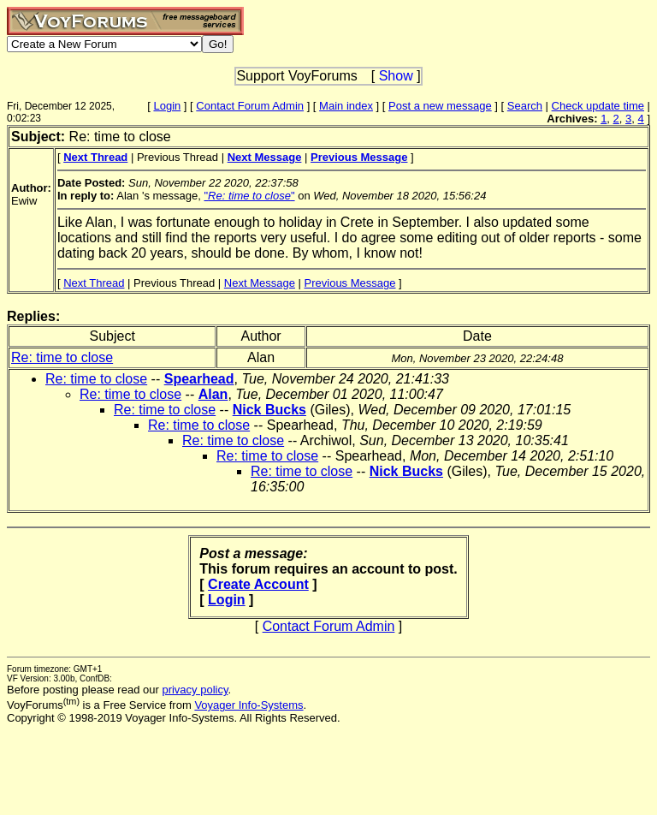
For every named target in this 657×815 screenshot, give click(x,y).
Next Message (259, 283)
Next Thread (93, 283)
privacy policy (195, 689)
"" (249, 195)
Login (167, 105)
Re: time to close (62, 357)
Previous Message (350, 283)
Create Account (258, 584)
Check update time (598, 105)
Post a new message (440, 105)
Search (524, 105)
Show (396, 75)
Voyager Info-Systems (248, 705)
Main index (346, 105)
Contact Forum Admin (250, 105)
